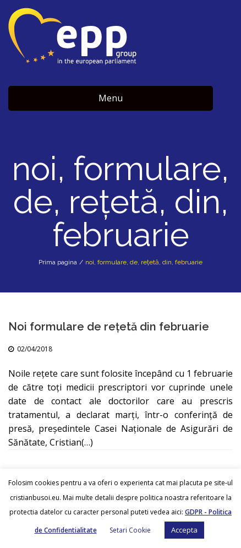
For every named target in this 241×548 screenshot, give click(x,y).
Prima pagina (58, 262)
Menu (110, 98)
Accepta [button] (184, 530)
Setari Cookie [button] (130, 530)
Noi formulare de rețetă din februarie (108, 326)
